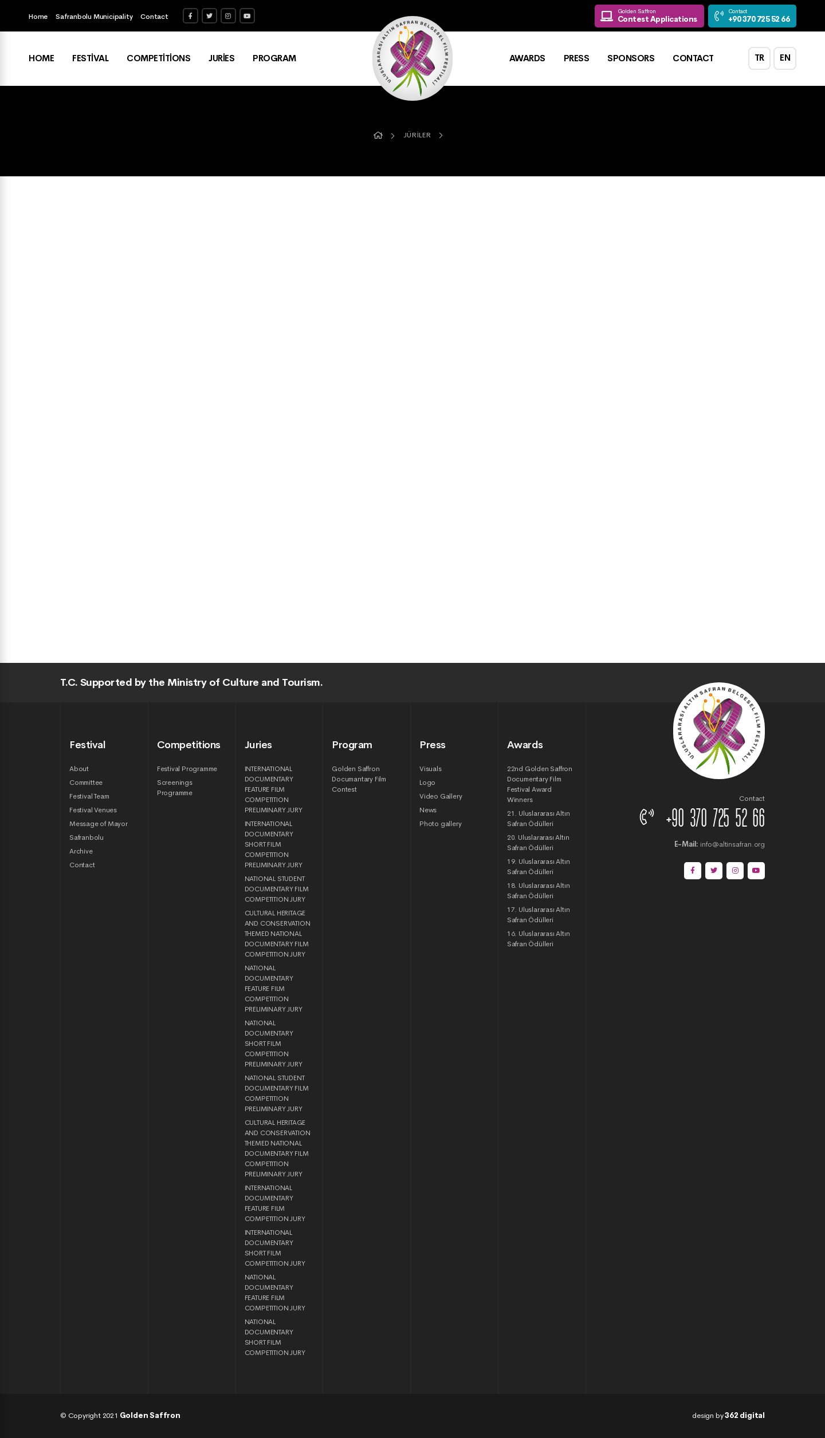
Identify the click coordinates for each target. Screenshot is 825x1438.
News (428, 810)
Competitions (158, 58)
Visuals (430, 768)
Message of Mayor (98, 823)
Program (274, 58)
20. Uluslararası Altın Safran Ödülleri (538, 842)
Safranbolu (86, 837)
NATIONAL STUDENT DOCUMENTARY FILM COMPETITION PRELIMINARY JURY (277, 1093)
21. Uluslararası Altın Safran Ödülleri (538, 818)
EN (785, 58)
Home (38, 16)
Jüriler (417, 135)
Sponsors (630, 58)
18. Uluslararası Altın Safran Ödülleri (538, 890)
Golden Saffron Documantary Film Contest (359, 779)
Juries (221, 58)
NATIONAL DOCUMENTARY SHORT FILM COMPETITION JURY (275, 1337)
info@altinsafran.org (719, 844)
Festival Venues (93, 810)
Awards (527, 58)
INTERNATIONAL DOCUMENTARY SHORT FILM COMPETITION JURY (275, 1248)
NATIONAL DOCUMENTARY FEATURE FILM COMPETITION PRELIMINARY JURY (273, 988)
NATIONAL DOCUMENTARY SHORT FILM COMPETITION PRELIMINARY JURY (273, 1043)
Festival (90, 58)
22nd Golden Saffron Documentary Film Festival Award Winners (539, 784)
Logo (427, 782)
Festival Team (89, 796)
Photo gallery (440, 823)
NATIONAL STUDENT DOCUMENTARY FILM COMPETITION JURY (277, 889)
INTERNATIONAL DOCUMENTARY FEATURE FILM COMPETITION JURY (275, 1203)
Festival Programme (187, 768)
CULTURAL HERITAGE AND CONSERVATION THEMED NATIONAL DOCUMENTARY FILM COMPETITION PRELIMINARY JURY (278, 1148)
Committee (86, 782)
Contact (154, 16)
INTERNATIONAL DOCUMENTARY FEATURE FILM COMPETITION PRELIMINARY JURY (273, 789)
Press (576, 58)
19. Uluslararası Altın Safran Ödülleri (538, 866)
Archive (81, 851)
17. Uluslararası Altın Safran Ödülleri (538, 915)
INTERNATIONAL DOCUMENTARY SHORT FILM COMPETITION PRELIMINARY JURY (273, 844)
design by (728, 1415)
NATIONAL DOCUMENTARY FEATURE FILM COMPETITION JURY (275, 1293)
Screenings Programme (174, 787)
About (79, 768)
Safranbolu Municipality (94, 16)
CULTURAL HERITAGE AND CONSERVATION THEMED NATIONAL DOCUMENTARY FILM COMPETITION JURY (278, 933)
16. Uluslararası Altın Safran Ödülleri (538, 939)
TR (759, 58)
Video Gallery (440, 796)
